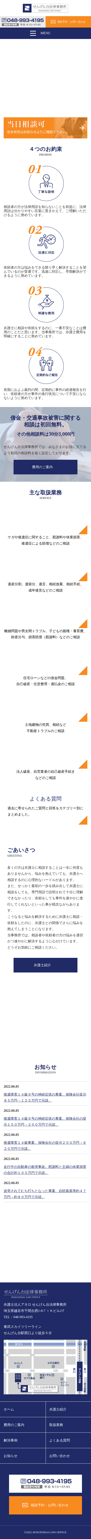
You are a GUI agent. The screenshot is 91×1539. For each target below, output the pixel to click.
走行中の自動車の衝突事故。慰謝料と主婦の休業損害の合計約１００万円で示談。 (45, 1170)
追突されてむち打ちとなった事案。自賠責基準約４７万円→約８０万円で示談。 (45, 1194)
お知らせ (10, 1456)
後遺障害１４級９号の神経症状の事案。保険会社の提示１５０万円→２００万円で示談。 (45, 1122)
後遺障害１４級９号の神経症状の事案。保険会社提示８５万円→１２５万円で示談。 (45, 1097)
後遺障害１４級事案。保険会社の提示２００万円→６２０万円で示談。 (45, 1146)
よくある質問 (59, 1440)
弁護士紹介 (42, 965)
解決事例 (10, 1440)
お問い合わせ (59, 1456)
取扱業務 (56, 1425)
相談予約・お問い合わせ (71, 21)
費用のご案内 (42, 467)
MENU (39, 33)
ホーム (9, 1409)
